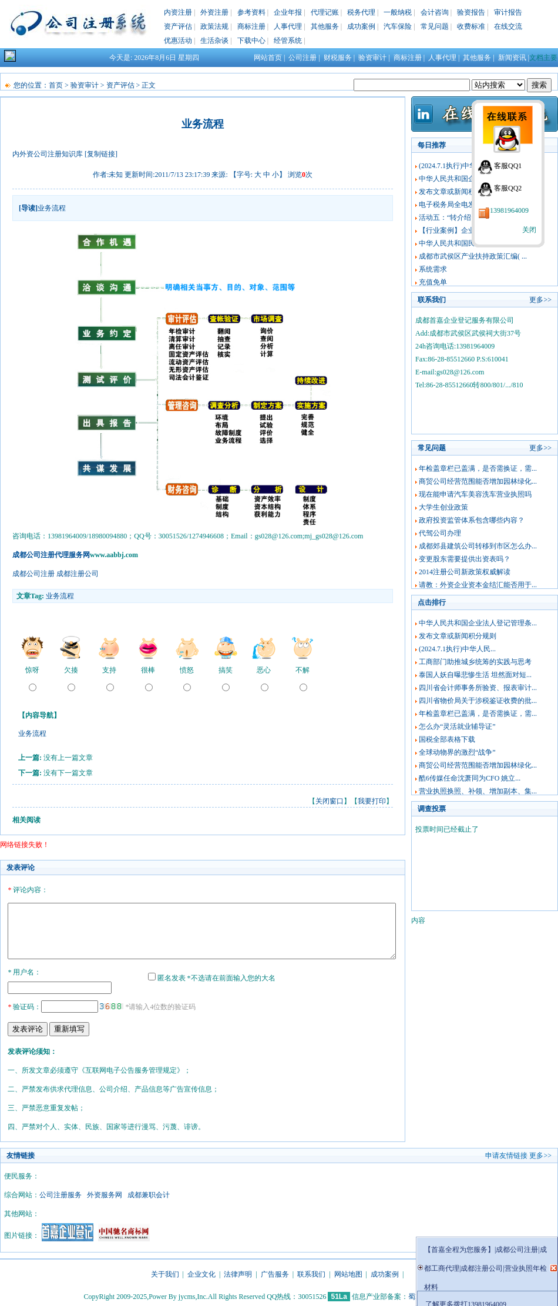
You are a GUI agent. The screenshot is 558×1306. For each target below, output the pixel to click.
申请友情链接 (506, 1154)
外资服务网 (104, 1193)
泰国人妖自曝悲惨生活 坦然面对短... (475, 675)
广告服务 (275, 1272)
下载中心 (251, 40)
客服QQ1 (508, 166)
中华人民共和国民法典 (454, 243)
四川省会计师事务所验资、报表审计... (478, 688)
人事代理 (288, 26)
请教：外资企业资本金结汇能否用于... (478, 585)
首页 (56, 85)
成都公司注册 (33, 574)
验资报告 (471, 12)
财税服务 (338, 57)
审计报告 (508, 12)
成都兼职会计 (148, 1193)
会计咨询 (435, 12)
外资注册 (214, 12)
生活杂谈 (214, 40)
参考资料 (251, 12)
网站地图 (348, 1272)
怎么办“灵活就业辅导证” (457, 726)
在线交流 (508, 26)
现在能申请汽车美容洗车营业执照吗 (475, 494)
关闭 (529, 230)
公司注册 (302, 57)
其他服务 (325, 26)
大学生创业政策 (443, 507)
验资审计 (372, 57)
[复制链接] (101, 154)
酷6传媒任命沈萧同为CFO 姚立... (469, 778)
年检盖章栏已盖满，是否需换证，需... (478, 468)
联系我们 (311, 1272)
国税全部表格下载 (447, 739)
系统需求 (433, 269)
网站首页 (268, 57)
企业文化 (201, 1272)
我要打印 (372, 801)
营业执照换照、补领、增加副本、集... (478, 791)
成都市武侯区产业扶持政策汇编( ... (473, 256)
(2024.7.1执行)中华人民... (457, 166)
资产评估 (178, 26)
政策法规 (214, 26)
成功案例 (361, 26)
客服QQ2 (508, 188)
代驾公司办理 (440, 533)
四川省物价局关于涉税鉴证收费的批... (478, 700)
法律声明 (238, 1272)
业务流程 (60, 596)
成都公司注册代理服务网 (51, 555)
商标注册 (251, 26)
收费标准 (471, 26)
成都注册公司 (77, 574)
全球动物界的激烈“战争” (457, 752)
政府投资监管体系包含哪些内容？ (472, 520)
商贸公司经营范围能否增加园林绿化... (478, 481)
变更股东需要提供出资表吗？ (464, 559)
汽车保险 (398, 26)
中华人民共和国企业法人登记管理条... (478, 623)
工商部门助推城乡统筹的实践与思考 (475, 662)
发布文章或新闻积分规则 (457, 191)
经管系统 (288, 40)
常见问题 (435, 26)
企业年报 (288, 12)
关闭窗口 (329, 801)
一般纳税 (398, 12)
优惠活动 (178, 40)
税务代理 (361, 12)
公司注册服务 (60, 1193)
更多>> (540, 300)
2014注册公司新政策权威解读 (464, 572)
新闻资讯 (512, 57)
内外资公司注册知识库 (47, 154)
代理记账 (325, 12)
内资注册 (178, 12)
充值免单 (433, 282)
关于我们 (165, 1272)
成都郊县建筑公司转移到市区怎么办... (478, 546)
